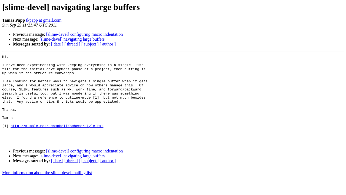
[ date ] (57, 44)
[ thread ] (72, 44)
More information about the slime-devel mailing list (47, 189)
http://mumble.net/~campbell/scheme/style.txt (57, 140)
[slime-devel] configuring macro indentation (84, 34)
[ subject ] (90, 44)
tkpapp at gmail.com (43, 20)
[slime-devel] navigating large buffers (72, 39)
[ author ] (108, 44)
